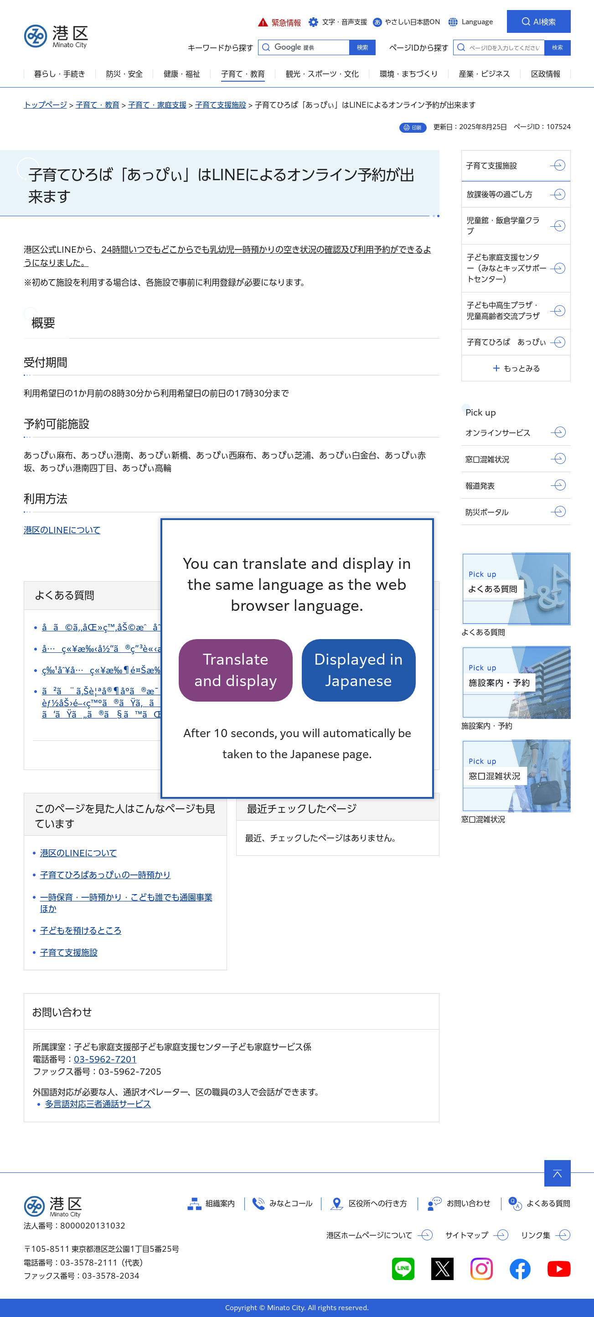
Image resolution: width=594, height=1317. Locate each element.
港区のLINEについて (62, 530)
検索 (557, 47)
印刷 (416, 127)
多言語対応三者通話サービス (98, 1104)
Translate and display (235, 669)
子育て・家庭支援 (157, 105)
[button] (279, 21)
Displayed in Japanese (358, 669)
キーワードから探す (266, 47)
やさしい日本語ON (412, 22)
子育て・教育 (97, 105)
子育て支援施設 (220, 105)
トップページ (45, 105)
